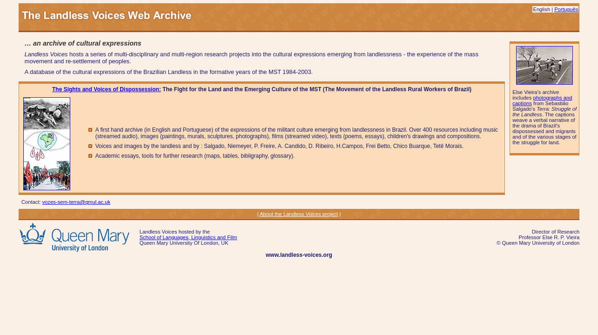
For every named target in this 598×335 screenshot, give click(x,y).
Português (566, 9)
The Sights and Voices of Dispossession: (106, 89)
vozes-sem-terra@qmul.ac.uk (76, 202)
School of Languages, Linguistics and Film (188, 237)
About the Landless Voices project (299, 214)
